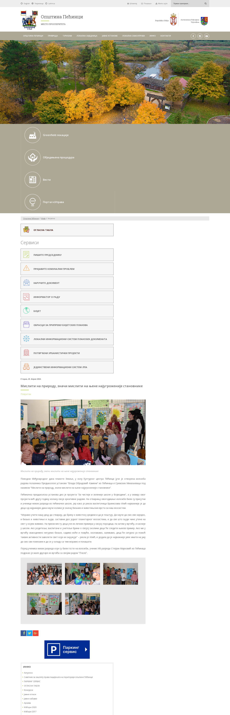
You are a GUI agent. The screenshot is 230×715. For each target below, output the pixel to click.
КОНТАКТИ (166, 35)
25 (169, 306)
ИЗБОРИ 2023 (174, 242)
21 (186, 300)
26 (174, 306)
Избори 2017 (174, 233)
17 (204, 295)
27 (180, 306)
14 (186, 295)
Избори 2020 (174, 229)
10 (204, 289)
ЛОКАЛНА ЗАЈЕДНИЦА (87, 35)
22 (192, 300)
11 (169, 295)
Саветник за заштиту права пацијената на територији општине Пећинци (187, 198)
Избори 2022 (174, 238)
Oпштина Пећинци (31, 151)
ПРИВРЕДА (53, 35)
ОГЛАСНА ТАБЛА (175, 208)
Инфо (43, 151)
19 (174, 300)
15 (192, 295)
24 (204, 300)
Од (70, 664)
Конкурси (172, 212)
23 (198, 300)
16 (198, 295)
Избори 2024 (174, 246)
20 (180, 300)
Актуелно (172, 192)
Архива (171, 225)
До (110, 664)
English (27, 3)
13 (180, 295)
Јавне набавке (174, 221)
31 (204, 306)
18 (169, 300)
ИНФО (153, 35)
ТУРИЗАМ (67, 35)
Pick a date (105, 664)
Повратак (73, 177)
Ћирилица (39, 3)
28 (186, 306)
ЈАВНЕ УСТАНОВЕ (110, 35)
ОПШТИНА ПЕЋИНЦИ (33, 35)
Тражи (156, 664)
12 (174, 295)
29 (192, 306)
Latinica (51, 3)
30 (198, 306)
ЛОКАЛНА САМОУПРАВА (133, 35)
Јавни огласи (174, 216)
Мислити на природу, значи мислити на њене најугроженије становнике (106, 167)
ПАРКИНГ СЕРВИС (176, 203)
